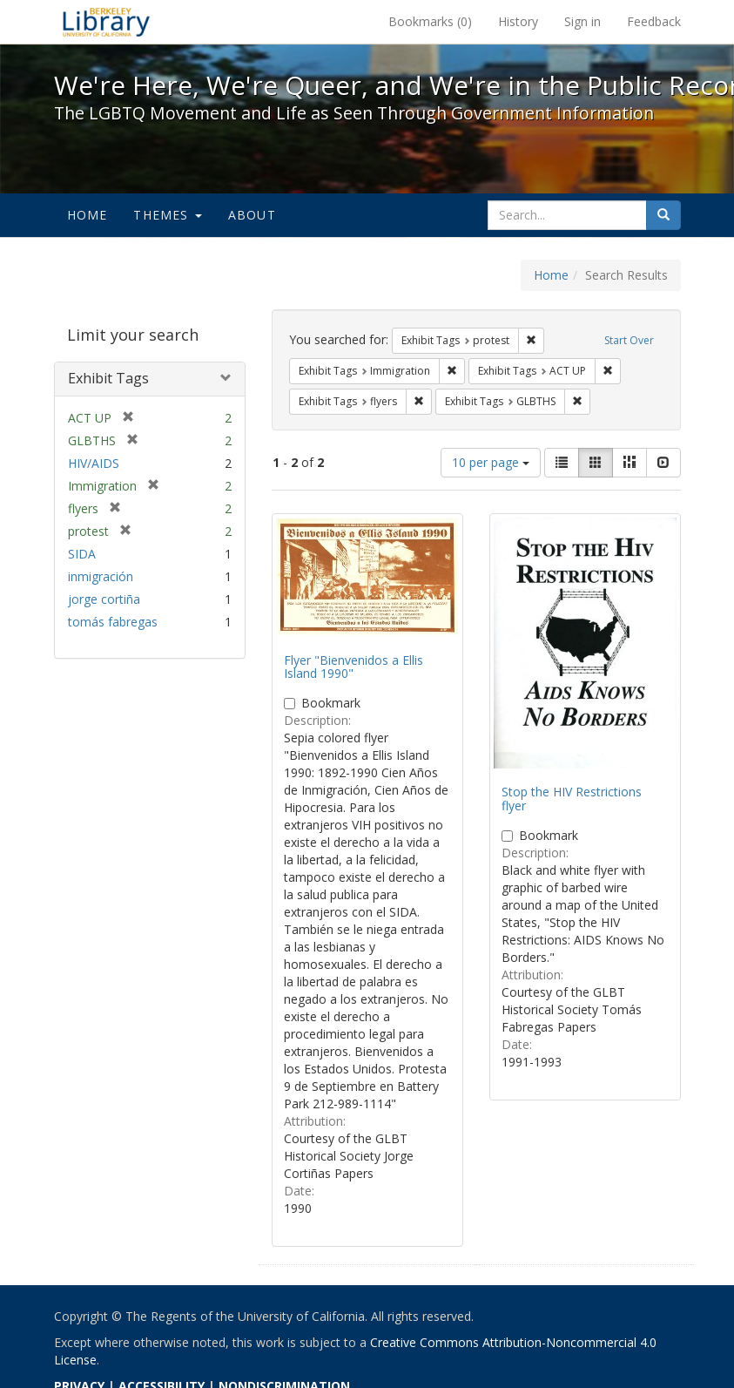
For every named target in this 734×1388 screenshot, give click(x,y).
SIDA (82, 553)
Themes (167, 215)
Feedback (654, 21)
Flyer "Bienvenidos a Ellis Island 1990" (353, 666)
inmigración (100, 576)
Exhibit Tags (108, 378)
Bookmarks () (430, 21)
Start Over (629, 340)
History (518, 21)
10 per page (490, 462)
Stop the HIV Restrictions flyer (572, 798)
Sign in (582, 21)
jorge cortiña (104, 599)
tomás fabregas (113, 621)
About (252, 215)
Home (87, 215)
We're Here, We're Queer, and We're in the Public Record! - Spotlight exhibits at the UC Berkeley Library (106, 22)
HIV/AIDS (93, 463)
